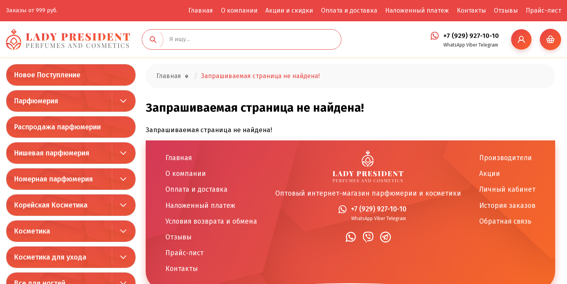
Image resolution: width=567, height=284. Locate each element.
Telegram (488, 45)
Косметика (32, 231)
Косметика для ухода (50, 257)
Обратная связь (505, 221)
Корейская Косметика (50, 205)
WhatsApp (454, 45)
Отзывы (506, 10)
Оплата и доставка (349, 10)
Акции (489, 174)
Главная (200, 10)
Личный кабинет (507, 189)
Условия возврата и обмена (211, 221)
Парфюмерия (36, 101)
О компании (239, 10)
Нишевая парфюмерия (51, 153)
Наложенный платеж (417, 10)
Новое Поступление (47, 75)
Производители (505, 158)
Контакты (471, 10)
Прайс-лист (543, 10)
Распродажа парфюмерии (57, 127)
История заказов (507, 206)
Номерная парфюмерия (53, 179)
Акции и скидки (289, 10)
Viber (471, 45)
